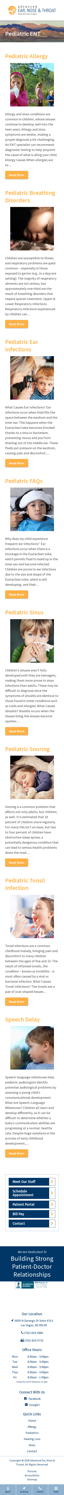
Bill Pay (18, 1214)
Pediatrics (32, 1433)
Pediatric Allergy (26, 56)
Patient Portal (23, 1204)
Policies (32, 1471)
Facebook (32, 1399)
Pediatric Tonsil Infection (25, 884)
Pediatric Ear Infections (21, 345)
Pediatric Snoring (27, 749)
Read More (16, 175)
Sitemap (32, 1479)
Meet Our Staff (24, 1181)
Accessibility (32, 1475)
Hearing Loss (32, 1439)
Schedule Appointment (23, 1193)
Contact (19, 1223)
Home (32, 1421)
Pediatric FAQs (23, 481)
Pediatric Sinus (24, 612)
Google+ (32, 1405)
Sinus (32, 1445)
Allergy (32, 1427)
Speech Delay (22, 1019)
